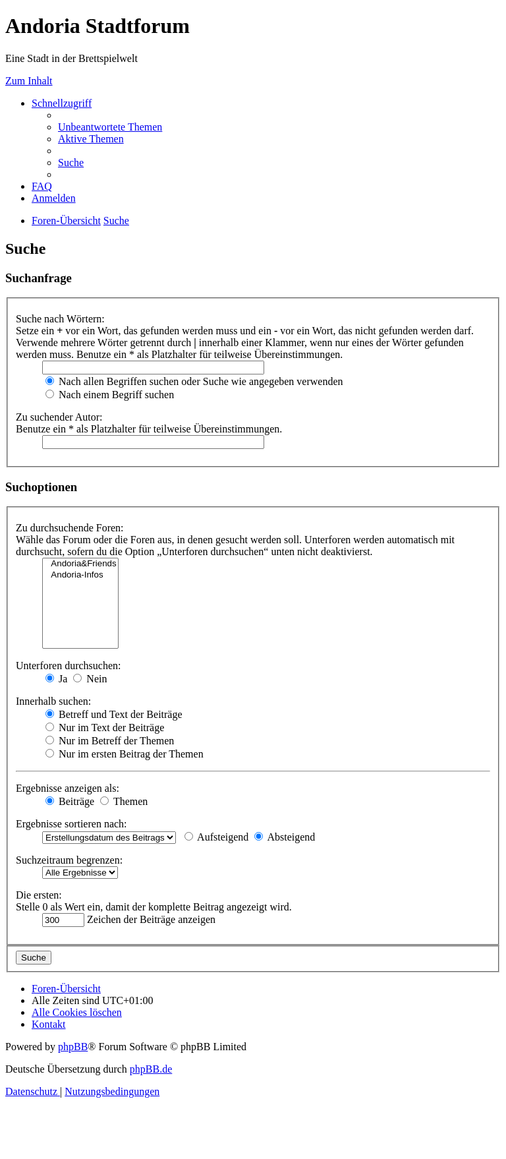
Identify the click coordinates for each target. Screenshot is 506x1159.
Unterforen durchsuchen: (68, 665)
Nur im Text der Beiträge (104, 727)
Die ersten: (39, 895)
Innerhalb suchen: (53, 701)
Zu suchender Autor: (59, 417)
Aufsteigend (216, 837)
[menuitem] (110, 127)
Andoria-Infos (80, 575)
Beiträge (69, 801)
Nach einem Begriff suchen (109, 394)
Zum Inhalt (29, 80)
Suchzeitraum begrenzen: (69, 860)
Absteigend (284, 837)
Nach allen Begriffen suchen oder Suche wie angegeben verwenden (194, 381)
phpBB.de (151, 1069)
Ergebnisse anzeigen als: (67, 788)
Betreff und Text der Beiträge (114, 714)
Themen (124, 801)
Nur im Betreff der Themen (109, 740)
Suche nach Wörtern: (60, 318)
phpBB (73, 1046)
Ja (56, 678)
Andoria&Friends (80, 564)
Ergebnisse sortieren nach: (71, 823)
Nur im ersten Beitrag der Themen (124, 753)
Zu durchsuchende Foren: (70, 527)
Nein (90, 678)
